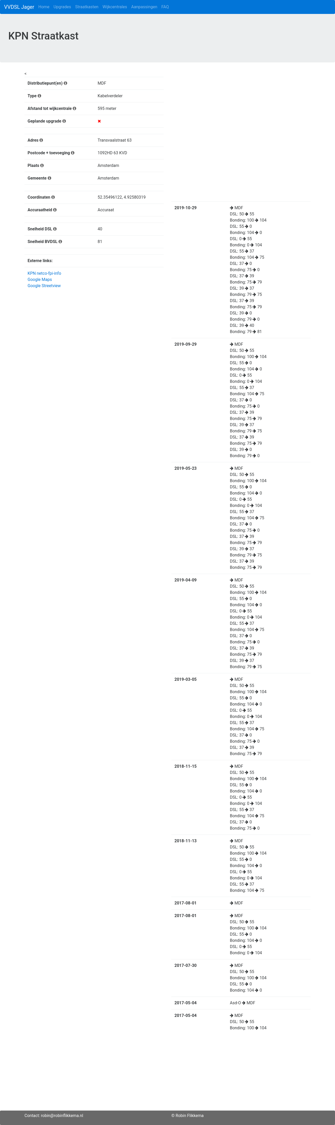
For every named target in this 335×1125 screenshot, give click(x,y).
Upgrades (62, 6)
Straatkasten (86, 6)
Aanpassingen (144, 6)
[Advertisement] (167, 1074)
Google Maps (40, 279)
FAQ (165, 6)
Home (43, 6)
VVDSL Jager (19, 7)
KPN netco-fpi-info (44, 273)
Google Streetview (44, 285)
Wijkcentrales (115, 6)
